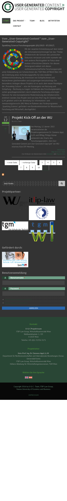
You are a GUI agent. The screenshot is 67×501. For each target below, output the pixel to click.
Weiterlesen (61, 150)
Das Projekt (18, 21)
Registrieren (61, 154)
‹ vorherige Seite (28, 162)
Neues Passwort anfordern (16, 303)
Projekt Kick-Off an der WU (32, 117)
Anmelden (50, 154)
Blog (42, 21)
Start (6, 21)
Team (32, 21)
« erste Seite (12, 162)
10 (39, 167)
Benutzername (18, 277)
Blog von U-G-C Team (58, 152)
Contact (17, 26)
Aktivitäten (54, 21)
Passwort (15, 288)
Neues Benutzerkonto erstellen (18, 299)
